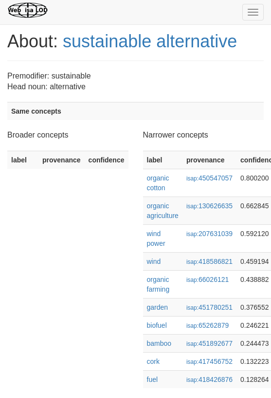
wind (154, 261)
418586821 (209, 261)
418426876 (209, 379)
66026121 (207, 279)
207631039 (209, 234)
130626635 (209, 206)
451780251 (209, 307)
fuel (152, 379)
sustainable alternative (150, 41)
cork (153, 361)
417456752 (209, 361)
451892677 (209, 343)
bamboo (159, 343)
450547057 (209, 178)
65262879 (207, 325)
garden (157, 307)
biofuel (157, 325)
